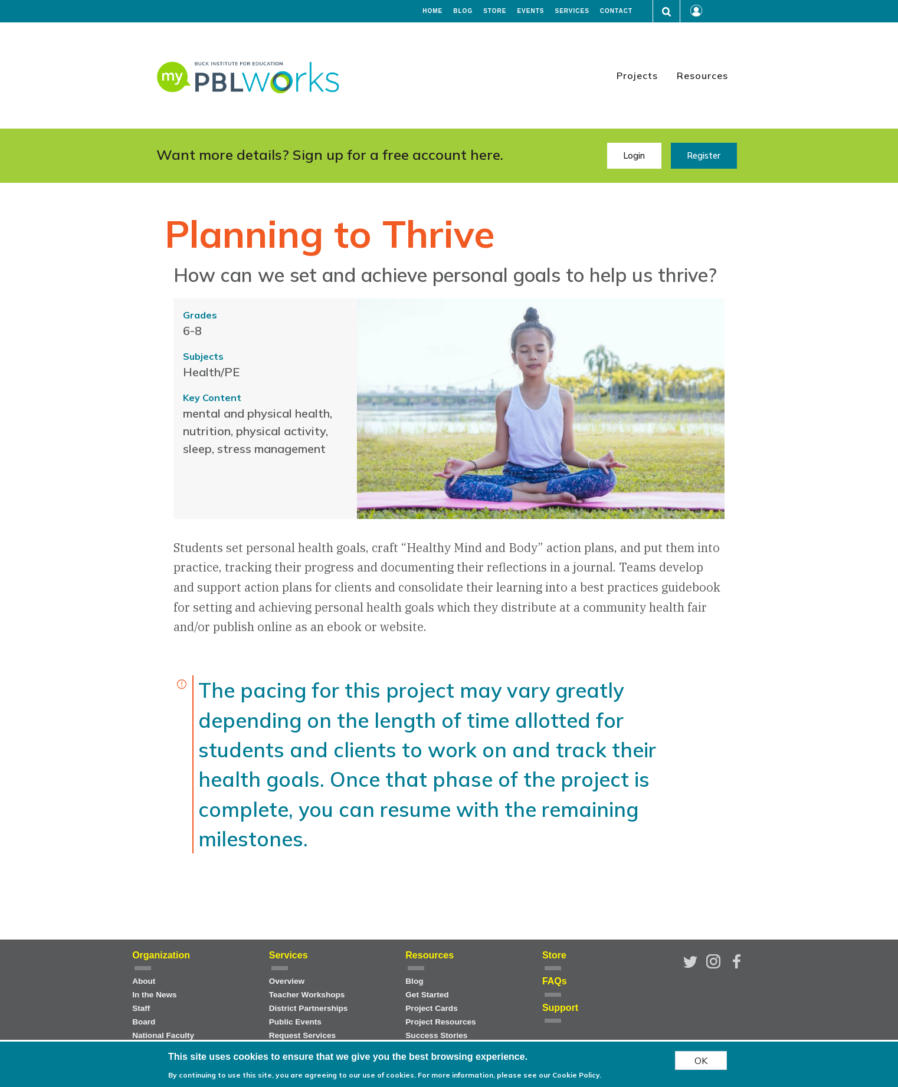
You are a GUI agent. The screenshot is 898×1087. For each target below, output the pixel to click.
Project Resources (440, 1021)
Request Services (302, 1035)
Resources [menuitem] (702, 75)
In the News (154, 994)
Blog (463, 11)
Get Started (426, 994)
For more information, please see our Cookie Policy (508, 1074)
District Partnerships (308, 1008)
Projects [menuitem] (637, 75)
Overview (286, 981)
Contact (616, 11)
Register (703, 155)
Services (572, 11)
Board (143, 1021)
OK (700, 1060)
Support (560, 1008)
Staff (141, 1008)
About (143, 981)
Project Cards (431, 1008)
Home (432, 11)
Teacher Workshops (307, 994)
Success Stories (436, 1035)
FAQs (554, 981)
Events (530, 11)
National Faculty (163, 1035)
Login (634, 155)
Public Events (295, 1021)
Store (494, 11)
